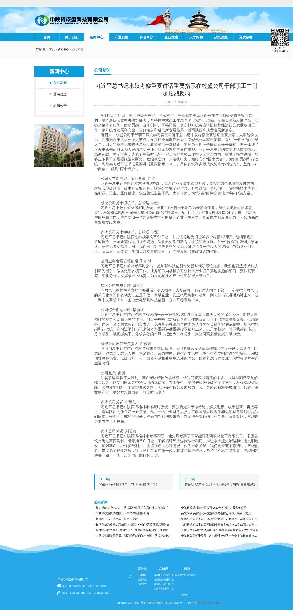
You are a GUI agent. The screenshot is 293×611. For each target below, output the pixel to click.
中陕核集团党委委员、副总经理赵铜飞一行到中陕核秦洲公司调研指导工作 (220, 535)
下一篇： (220, 484)
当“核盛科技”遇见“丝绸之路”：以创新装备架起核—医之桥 (132, 530)
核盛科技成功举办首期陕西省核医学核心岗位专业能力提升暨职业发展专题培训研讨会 (220, 524)
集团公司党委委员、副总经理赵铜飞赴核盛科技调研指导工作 (219, 518)
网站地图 (192, 602)
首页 (47, 37)
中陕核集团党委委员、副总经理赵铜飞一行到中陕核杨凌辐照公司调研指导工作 (134, 535)
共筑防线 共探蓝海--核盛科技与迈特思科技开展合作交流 (216, 513)
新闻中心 (63, 49)
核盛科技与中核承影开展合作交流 (117, 518)
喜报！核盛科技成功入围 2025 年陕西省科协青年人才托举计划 (219, 530)
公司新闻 (77, 49)
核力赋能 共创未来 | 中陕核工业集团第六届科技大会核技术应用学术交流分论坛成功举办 (134, 507)
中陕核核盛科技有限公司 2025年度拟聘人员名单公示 (213, 507)
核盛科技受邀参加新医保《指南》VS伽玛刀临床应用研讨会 (132, 524)
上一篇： (134, 484)
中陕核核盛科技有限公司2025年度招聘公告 (122, 513)
